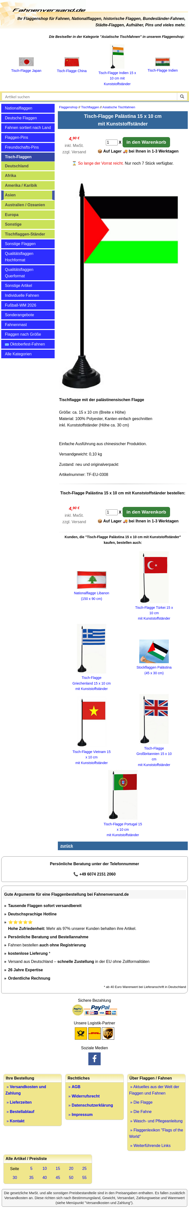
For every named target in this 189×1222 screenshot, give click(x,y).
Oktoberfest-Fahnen (25, 344)
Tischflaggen (90, 107)
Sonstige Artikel (18, 285)
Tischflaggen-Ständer (25, 234)
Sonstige (13, 224)
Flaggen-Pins (16, 137)
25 (84, 1168)
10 (44, 1168)
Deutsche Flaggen (21, 118)
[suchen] (182, 96)
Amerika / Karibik (21, 185)
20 (71, 1168)
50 (71, 1177)
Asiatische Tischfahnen (118, 107)
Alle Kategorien (18, 354)
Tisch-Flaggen (18, 157)
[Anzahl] (112, 142)
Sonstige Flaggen (20, 244)
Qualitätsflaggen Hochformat (19, 256)
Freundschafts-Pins (22, 147)
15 (58, 1168)
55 (84, 1177)
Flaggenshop (68, 107)
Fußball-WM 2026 (20, 305)
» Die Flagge (141, 1102)
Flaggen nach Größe (23, 334)
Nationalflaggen (18, 108)
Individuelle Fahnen (22, 295)
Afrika (10, 175)
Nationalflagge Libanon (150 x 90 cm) (91, 593)
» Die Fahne (140, 1112)
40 (44, 1177)
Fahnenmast (16, 325)
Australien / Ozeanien (25, 205)
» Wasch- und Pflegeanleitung (156, 1121)
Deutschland (17, 166)
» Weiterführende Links (150, 1146)
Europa (11, 215)
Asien (10, 195)
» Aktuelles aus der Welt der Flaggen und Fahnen (154, 1090)
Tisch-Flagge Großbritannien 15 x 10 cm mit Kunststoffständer (154, 754)
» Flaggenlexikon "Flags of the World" (156, 1133)
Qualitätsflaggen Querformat (19, 272)
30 (15, 1177)
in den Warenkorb (146, 142)
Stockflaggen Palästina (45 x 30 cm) (154, 667)
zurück (66, 846)
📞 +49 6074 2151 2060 (94, 874)
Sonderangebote (19, 315)
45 (58, 1177)
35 (31, 1177)
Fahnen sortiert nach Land (28, 127)
